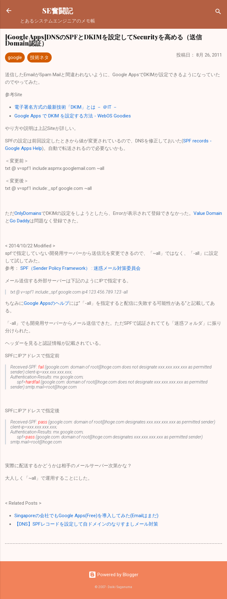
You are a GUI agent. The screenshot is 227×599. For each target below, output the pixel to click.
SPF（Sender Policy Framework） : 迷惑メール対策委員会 (80, 268)
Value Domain (207, 213)
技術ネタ (39, 57)
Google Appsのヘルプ (46, 303)
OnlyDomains (27, 213)
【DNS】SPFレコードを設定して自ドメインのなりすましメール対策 (86, 524)
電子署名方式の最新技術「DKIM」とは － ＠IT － (65, 107)
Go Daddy (19, 221)
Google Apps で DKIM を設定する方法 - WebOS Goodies (72, 116)
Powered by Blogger (113, 574)
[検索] (218, 12)
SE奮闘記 (57, 10)
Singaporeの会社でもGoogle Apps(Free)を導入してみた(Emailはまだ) (86, 515)
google (15, 57)
